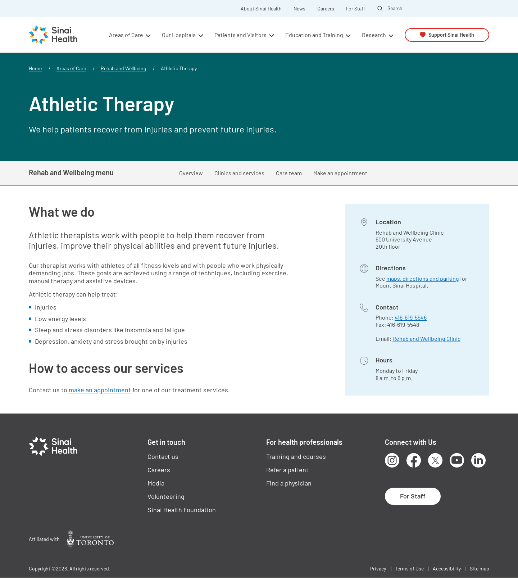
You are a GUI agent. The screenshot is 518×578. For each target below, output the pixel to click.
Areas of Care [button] (126, 34)
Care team (289, 173)
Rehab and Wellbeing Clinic (426, 338)
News (299, 9)
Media (155, 483)
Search (395, 8)
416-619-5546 (411, 317)
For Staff (355, 9)
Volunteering (166, 496)
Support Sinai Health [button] (451, 35)
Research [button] (374, 34)
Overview (191, 173)
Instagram (392, 460)
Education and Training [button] (314, 34)
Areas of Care (71, 68)
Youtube (457, 460)
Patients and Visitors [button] (240, 34)
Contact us (162, 456)
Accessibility (447, 568)
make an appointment (100, 390)
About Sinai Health (261, 9)
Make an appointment (340, 173)
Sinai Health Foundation (181, 510)
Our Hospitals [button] (179, 34)
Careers (325, 9)
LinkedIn (478, 460)
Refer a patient (287, 470)
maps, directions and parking (422, 278)
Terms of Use (409, 568)
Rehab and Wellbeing (123, 68)
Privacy (378, 568)
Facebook (413, 460)
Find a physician (289, 483)
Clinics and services (239, 173)
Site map (479, 568)
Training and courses (296, 456)
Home (35, 68)
